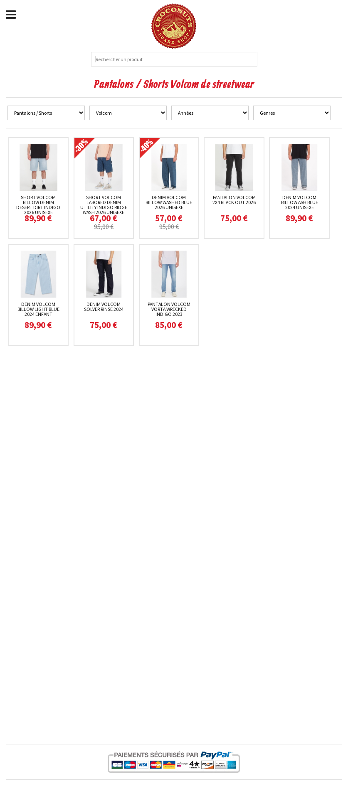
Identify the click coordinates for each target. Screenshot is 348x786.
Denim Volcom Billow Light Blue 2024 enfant (38, 309)
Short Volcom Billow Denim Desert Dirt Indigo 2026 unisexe (38, 204)
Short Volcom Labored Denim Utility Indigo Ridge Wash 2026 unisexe (103, 204)
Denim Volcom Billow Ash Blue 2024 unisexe (299, 202)
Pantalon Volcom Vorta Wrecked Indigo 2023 (169, 309)
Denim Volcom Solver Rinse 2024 (103, 306)
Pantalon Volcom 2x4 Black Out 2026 (234, 199)
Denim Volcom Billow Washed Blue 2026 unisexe (169, 202)
